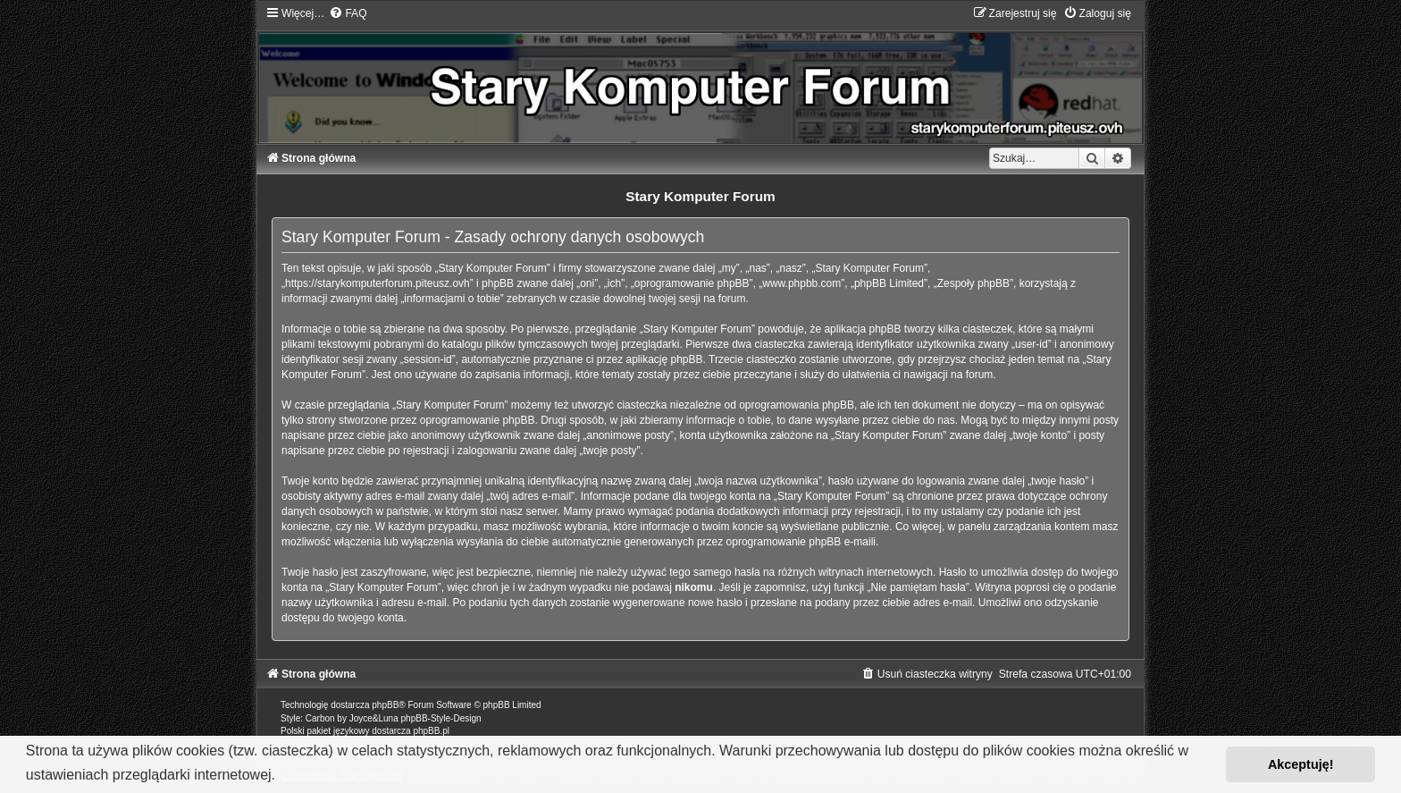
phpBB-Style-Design (441, 718)
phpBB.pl (431, 731)
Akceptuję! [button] (1301, 764)
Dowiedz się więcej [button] (342, 774)
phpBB (385, 705)
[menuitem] (347, 13)
